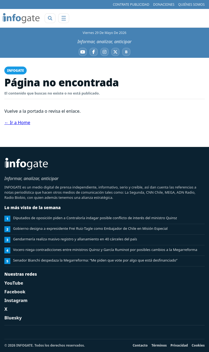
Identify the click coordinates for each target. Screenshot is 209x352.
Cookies (198, 345)
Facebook (14, 292)
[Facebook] (94, 52)
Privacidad (179, 345)
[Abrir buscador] (50, 18)
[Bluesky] (126, 52)
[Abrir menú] (63, 18)
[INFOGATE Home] (21, 18)
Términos (159, 345)
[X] (115, 52)
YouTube (13, 283)
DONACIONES (163, 4)
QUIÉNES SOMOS (191, 4)
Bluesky (13, 318)
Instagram (15, 300)
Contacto (140, 345)
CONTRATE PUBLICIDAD (131, 4)
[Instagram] (104, 52)
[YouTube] (83, 52)
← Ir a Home (17, 122)
